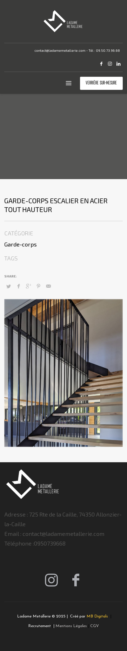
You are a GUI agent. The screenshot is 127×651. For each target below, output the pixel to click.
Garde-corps (20, 244)
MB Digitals (98, 616)
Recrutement (39, 626)
